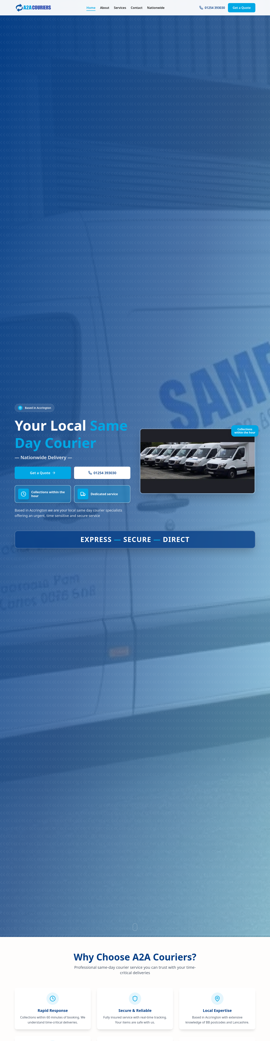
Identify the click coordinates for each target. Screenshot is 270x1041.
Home (90, 7)
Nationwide (156, 7)
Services (120, 7)
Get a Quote (242, 7)
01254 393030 (212, 7)
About (104, 7)
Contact (137, 7)
